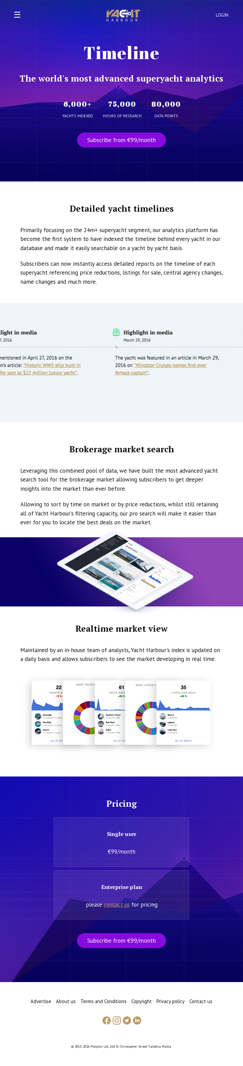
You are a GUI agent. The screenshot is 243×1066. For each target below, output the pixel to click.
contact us (117, 904)
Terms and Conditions (103, 1001)
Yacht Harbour (124, 16)
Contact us (200, 1001)
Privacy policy (170, 1001)
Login (222, 15)
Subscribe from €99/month (121, 140)
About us (66, 1001)
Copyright (141, 1001)
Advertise (41, 1001)
